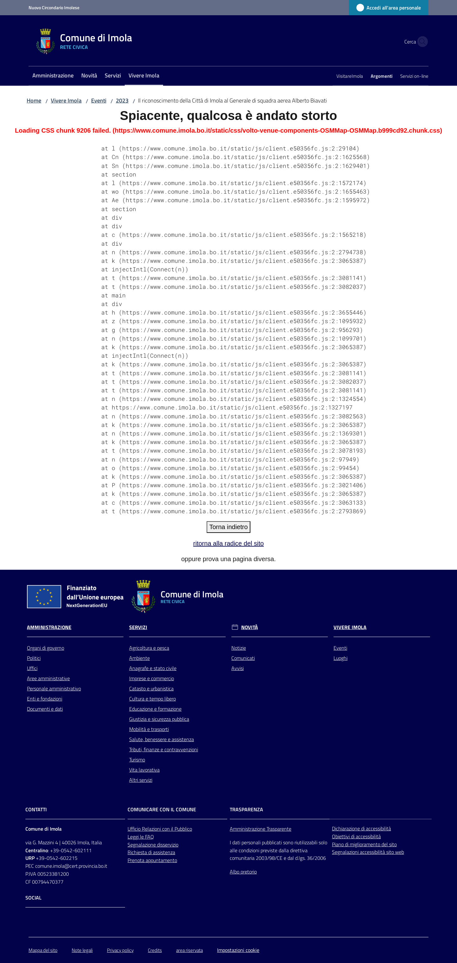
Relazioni (152, 829)
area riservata (189, 950)
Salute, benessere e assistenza (161, 739)
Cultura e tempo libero (152, 698)
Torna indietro (228, 526)
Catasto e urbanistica (151, 688)
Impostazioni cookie (238, 950)
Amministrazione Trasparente (260, 829)
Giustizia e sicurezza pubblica (159, 719)
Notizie (238, 648)
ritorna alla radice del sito (228, 543)
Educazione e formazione (155, 709)
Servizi (138, 627)
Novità (249, 627)
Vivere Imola (66, 100)
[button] (420, 41)
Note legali (82, 950)
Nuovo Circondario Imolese (54, 7)
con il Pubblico (177, 829)
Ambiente (139, 658)
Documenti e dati (45, 709)
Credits (155, 950)
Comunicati (243, 658)
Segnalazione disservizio (153, 844)
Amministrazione (49, 627)
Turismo (137, 759)
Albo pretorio (243, 871)
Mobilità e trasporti (149, 729)
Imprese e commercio (151, 678)
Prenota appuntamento (152, 860)
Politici (34, 658)
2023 (122, 100)
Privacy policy (120, 950)
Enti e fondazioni (44, 698)
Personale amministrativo (54, 688)
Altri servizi (140, 780)
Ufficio (135, 829)
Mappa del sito (43, 950)
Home (34, 100)
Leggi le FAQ (141, 836)
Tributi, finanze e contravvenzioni (163, 749)
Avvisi (237, 668)
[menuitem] (53, 76)
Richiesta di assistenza (151, 852)
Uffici (32, 668)
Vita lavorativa (144, 770)
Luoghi (341, 658)
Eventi (98, 100)
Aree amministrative (48, 678)
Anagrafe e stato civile (152, 668)
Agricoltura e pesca (149, 648)
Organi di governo (45, 648)
